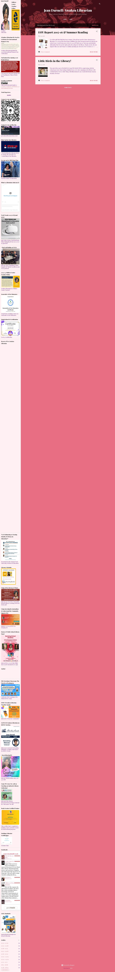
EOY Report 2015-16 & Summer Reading (63, 32)
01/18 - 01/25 (4, 948)
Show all (95, 25)
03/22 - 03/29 (4, 943)
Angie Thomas (8, 862)
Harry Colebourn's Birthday (8, 577)
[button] (97, 31)
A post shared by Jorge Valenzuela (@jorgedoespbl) (14, 210)
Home (67, 19)
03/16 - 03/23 (4, 954)
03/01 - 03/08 (4, 946)
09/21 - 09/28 (4, 951)
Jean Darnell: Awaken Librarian (68, 10)
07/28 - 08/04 (4, 967)
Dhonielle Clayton (9, 901)
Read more (94, 52)
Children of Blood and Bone (9, 883)
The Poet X (8, 877)
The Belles (7, 900)
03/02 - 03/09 (4, 956)
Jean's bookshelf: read (11, 854)
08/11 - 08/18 (4, 965)
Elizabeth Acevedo (8, 858)
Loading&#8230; (10, 438)
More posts (67, 87)
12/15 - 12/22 (4, 962)
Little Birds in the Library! (54, 61)
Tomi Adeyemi (8, 885)
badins (71, 968)
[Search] (100, 4)
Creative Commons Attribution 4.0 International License (10, 87)
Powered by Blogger (67, 965)
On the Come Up (9, 861)
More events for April (7, 579)
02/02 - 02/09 (5, 959)
